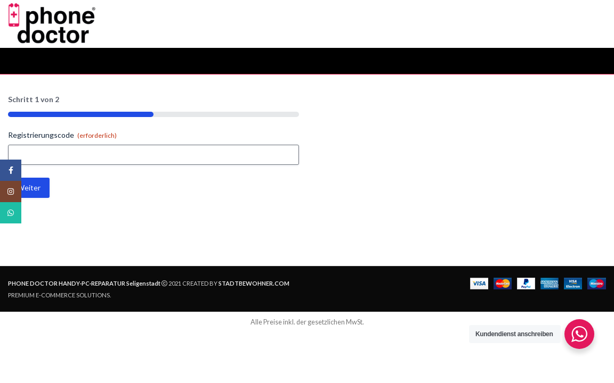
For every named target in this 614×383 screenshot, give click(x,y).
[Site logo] (52, 23)
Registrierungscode (62, 135)
